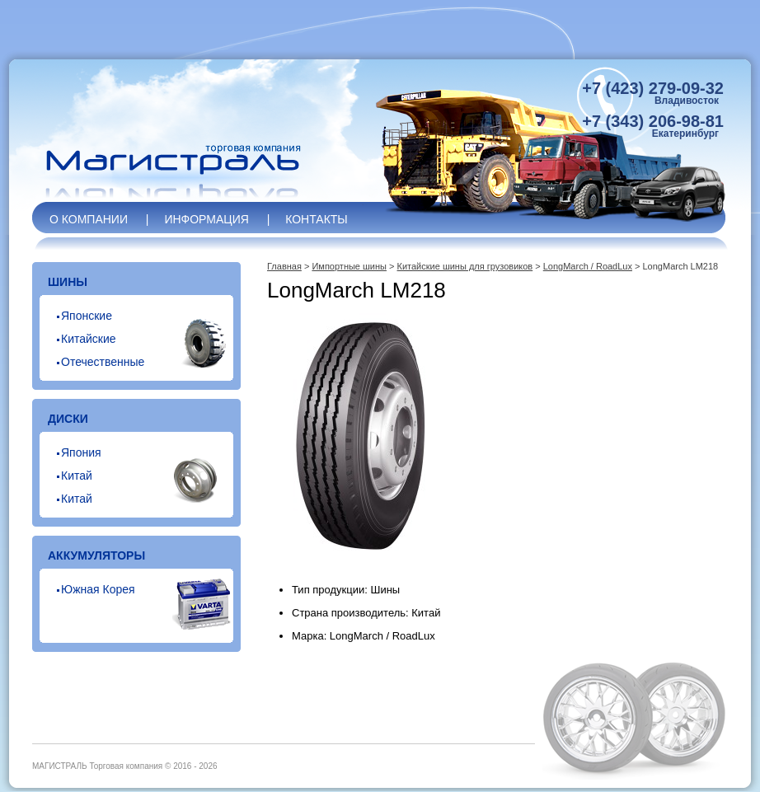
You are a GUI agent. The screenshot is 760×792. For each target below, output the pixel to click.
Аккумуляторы (96, 555)
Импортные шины (349, 266)
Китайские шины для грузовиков (465, 266)
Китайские (88, 338)
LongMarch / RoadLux (587, 266)
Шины (67, 281)
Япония (81, 452)
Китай (76, 475)
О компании (88, 219)
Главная (284, 266)
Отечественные (102, 361)
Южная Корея (98, 589)
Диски (68, 418)
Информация (206, 219)
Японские (86, 315)
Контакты (316, 219)
